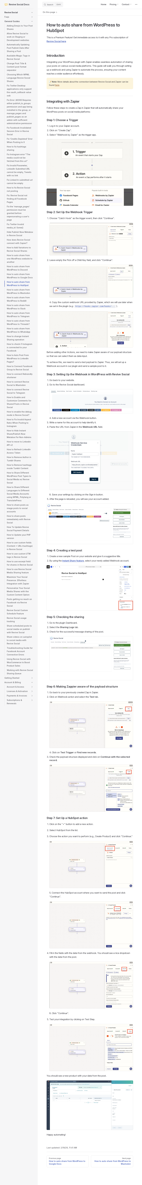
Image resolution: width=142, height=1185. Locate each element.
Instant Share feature (73, 560)
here (57, 85)
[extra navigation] (136, 4)
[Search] (52, 4)
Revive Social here (56, 41)
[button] (18, 12)
